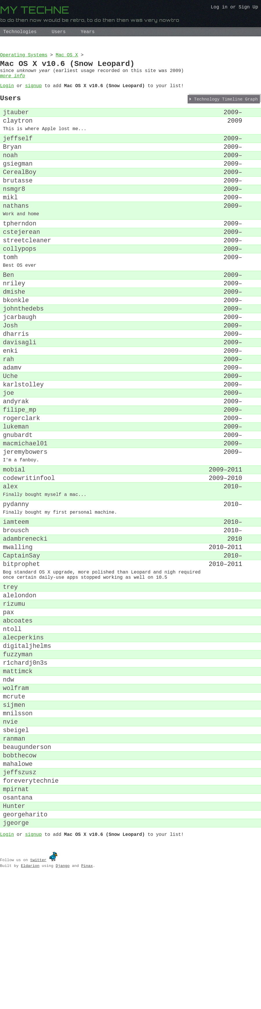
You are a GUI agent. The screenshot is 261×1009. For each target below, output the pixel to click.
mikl (10, 220)
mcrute (14, 803)
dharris (16, 380)
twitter (38, 990)
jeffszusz (19, 892)
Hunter (14, 932)
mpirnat (16, 912)
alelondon (19, 685)
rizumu (14, 695)
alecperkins (23, 734)
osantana (17, 922)
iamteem (16, 599)
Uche (10, 429)
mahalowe (17, 882)
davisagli (19, 390)
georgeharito (25, 942)
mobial (14, 538)
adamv (12, 419)
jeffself (17, 151)
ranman (14, 853)
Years (88, 32)
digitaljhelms (27, 744)
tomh (10, 290)
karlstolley (23, 439)
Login (7, 92)
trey (10, 675)
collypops (19, 280)
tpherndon (19, 251)
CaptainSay (21, 638)
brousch (16, 609)
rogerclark (21, 478)
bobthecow (19, 872)
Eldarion (30, 996)
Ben (8, 311)
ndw (8, 783)
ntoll (12, 724)
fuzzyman (17, 754)
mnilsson (17, 823)
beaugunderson (27, 863)
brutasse (17, 201)
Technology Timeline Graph (226, 107)
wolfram (16, 793)
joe (8, 449)
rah (8, 409)
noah (10, 171)
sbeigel (16, 843)
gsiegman (17, 181)
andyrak (16, 459)
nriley (14, 320)
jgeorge (16, 951)
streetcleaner (27, 270)
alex (10, 558)
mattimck (17, 774)
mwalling (17, 628)
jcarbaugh (19, 360)
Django (63, 996)
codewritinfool (29, 548)
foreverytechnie (31, 902)
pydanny (16, 578)
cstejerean (21, 261)
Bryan (12, 161)
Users (59, 32)
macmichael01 (25, 508)
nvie (10, 833)
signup (33, 92)
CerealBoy (19, 191)
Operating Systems (23, 56)
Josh (10, 370)
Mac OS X (67, 56)
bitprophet (21, 648)
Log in (219, 8)
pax (8, 704)
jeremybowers (25, 518)
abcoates (17, 714)
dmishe (14, 330)
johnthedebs (23, 350)
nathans (16, 230)
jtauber (16, 121)
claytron (17, 131)
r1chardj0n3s (25, 764)
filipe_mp (19, 469)
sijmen (14, 813)
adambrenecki (25, 618)
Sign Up (248, 8)
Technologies (20, 32)
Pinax (87, 996)
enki (10, 399)
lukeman (16, 488)
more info (12, 81)
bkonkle (16, 340)
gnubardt (17, 498)
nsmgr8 (14, 211)
